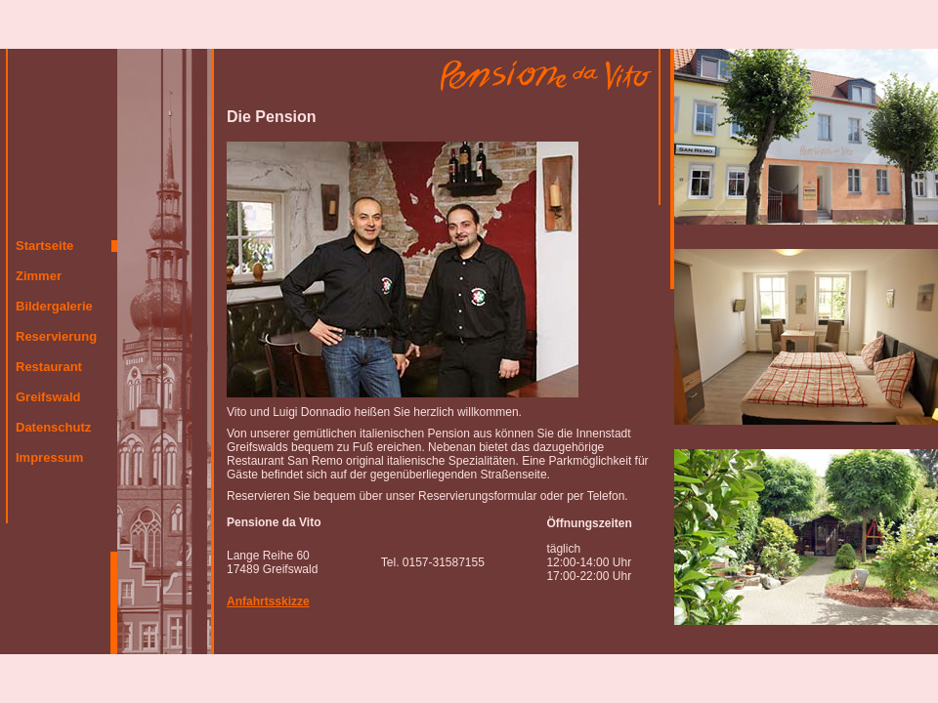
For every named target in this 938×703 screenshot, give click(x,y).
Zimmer (39, 276)
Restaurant (49, 366)
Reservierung (56, 336)
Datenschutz (53, 427)
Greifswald (48, 397)
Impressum (49, 457)
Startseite (44, 245)
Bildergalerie (54, 306)
